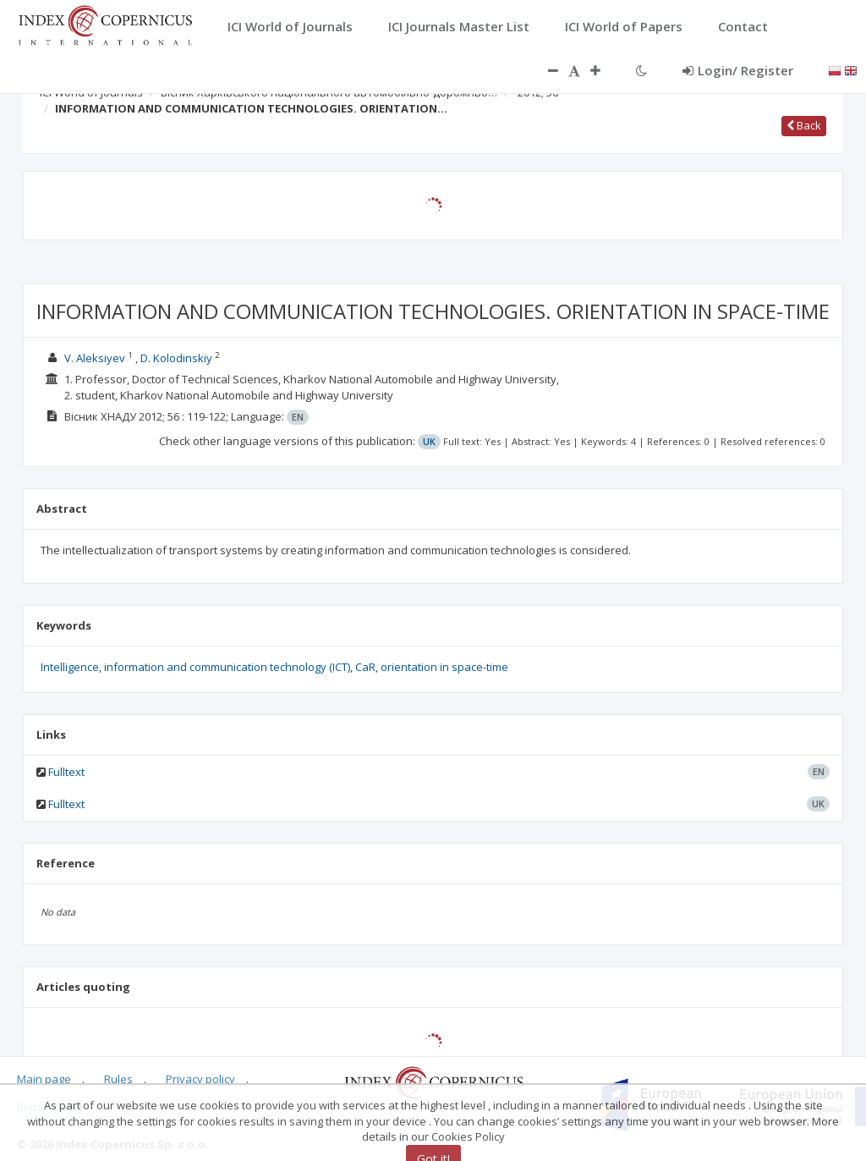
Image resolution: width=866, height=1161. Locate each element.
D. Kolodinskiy (176, 358)
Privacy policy (200, 1079)
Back (804, 125)
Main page (44, 1079)
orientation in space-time (444, 666)
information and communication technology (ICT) (227, 666)
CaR (365, 666)
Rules (118, 1079)
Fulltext (66, 771)
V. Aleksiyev (94, 358)
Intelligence (70, 666)
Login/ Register (737, 70)
